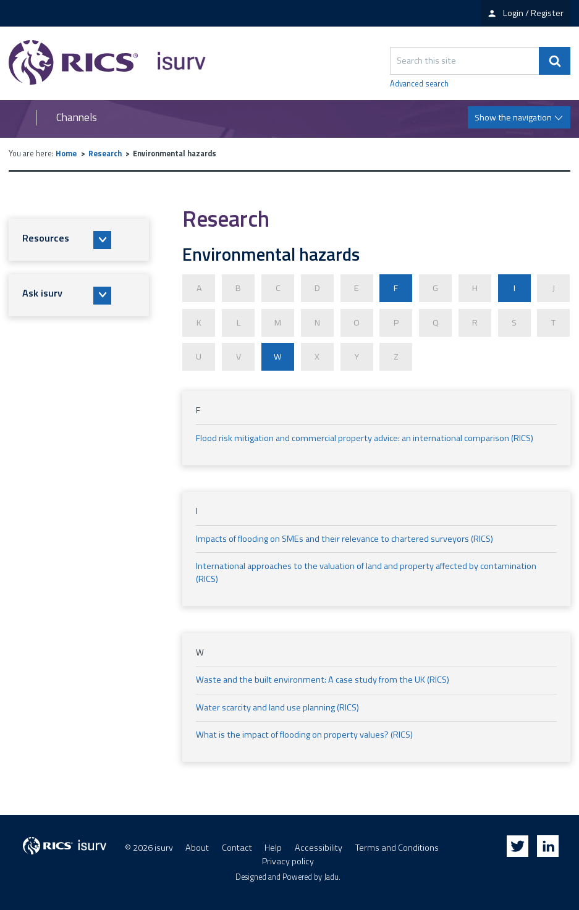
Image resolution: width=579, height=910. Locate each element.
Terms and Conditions (397, 844)
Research (105, 153)
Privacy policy (288, 857)
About (197, 844)
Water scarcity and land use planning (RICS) (277, 703)
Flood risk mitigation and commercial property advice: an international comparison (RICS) (364, 433)
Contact (237, 844)
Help (273, 844)
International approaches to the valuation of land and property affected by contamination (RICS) (366, 568)
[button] (79, 240)
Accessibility (318, 844)
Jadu (331, 873)
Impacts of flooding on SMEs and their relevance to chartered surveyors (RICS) (344, 534)
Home (66, 153)
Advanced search (419, 84)
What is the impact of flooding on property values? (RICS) (304, 730)
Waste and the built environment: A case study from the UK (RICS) (322, 676)
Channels (76, 117)
